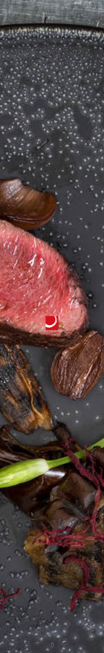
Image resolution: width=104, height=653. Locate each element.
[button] (52, 646)
